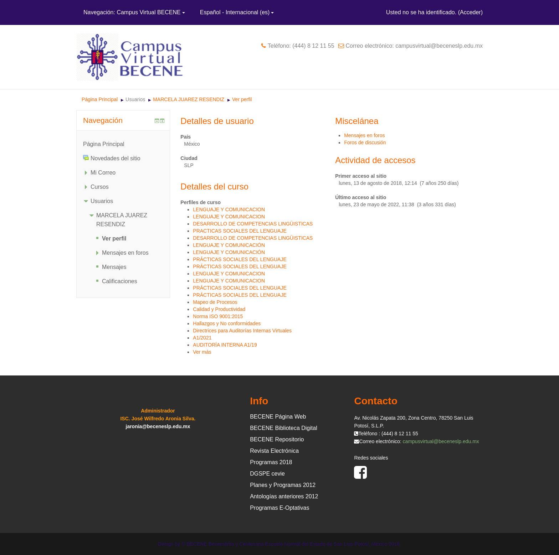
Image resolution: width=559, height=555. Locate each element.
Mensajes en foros (364, 135)
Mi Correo (103, 173)
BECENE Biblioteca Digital (283, 428)
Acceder (470, 12)
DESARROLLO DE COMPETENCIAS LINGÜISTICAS (253, 224)
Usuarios (135, 99)
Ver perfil (242, 99)
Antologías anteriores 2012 (284, 496)
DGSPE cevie (267, 474)
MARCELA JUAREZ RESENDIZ (188, 99)
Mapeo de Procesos (215, 302)
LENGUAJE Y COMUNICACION (229, 209)
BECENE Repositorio (277, 439)
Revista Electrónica (274, 451)
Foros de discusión (365, 142)
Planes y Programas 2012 (283, 485)
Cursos (100, 187)
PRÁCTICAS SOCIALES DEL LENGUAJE (239, 259)
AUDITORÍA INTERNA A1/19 (225, 345)
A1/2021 (202, 338)
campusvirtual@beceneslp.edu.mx (441, 441)
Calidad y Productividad (219, 309)
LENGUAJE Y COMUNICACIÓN (229, 245)
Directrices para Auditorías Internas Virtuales (242, 330)
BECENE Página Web (278, 417)
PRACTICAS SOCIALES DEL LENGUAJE (239, 231)
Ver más (202, 352)
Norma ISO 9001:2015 (218, 316)
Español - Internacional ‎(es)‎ (237, 12)
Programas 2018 (271, 462)
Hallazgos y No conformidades (227, 323)
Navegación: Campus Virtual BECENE (134, 12)
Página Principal (100, 99)
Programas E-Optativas (279, 508)
